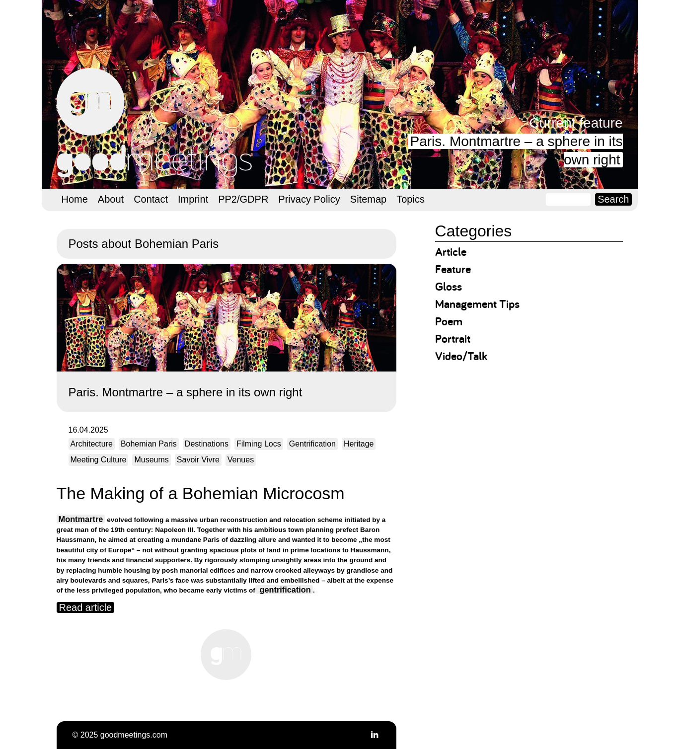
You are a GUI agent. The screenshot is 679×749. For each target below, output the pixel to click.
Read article (85, 607)
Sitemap (368, 199)
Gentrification (312, 444)
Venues (240, 459)
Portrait (452, 338)
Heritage (359, 444)
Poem (448, 321)
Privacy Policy (309, 199)
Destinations (206, 444)
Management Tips (477, 303)
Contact (151, 199)
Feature (453, 269)
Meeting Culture (99, 459)
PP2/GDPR (243, 199)
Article (450, 251)
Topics (410, 199)
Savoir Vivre (198, 459)
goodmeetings (156, 122)
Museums (151, 459)
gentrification (284, 589)
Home (75, 199)
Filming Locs (258, 444)
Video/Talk (461, 356)
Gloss (448, 286)
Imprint (193, 199)
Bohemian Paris (149, 444)
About (111, 199)
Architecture (92, 444)
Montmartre (81, 519)
